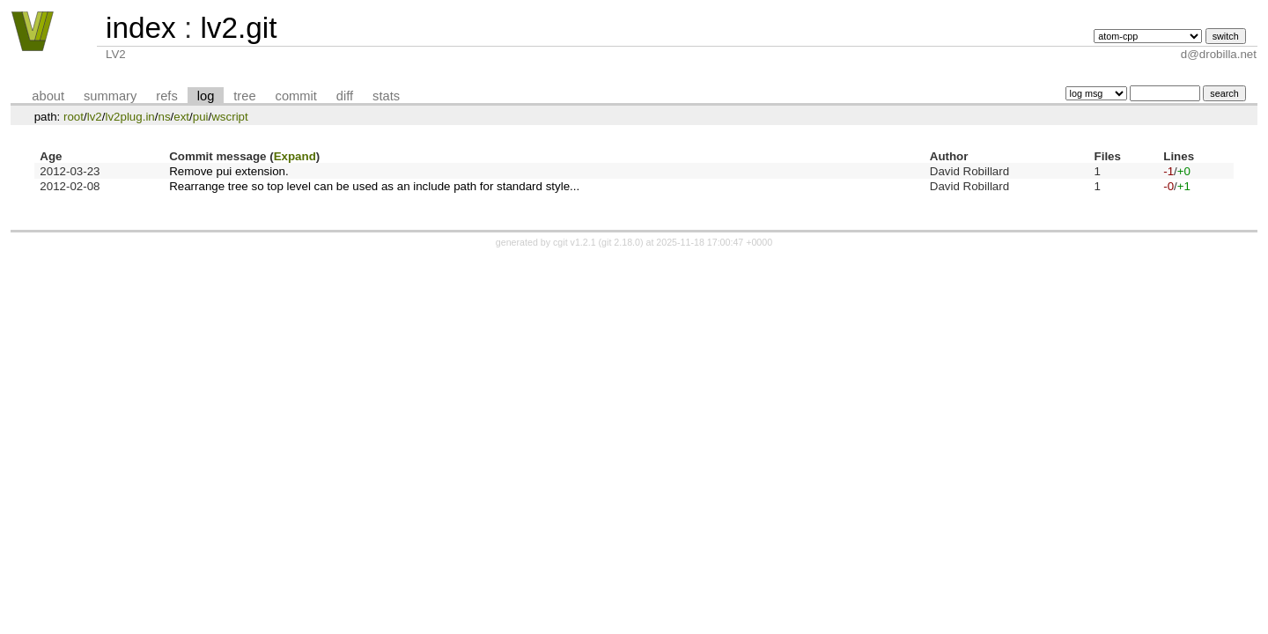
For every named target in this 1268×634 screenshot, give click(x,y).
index (141, 27)
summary (110, 96)
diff (344, 96)
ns (164, 116)
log (206, 96)
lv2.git (238, 27)
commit (296, 96)
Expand (295, 156)
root (73, 116)
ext (181, 116)
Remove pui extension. (229, 171)
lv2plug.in (129, 116)
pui (201, 116)
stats (386, 96)
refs (166, 96)
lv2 (94, 116)
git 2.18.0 (620, 242)
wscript (229, 116)
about (48, 96)
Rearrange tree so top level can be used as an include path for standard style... (374, 186)
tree (244, 96)
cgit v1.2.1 (574, 242)
